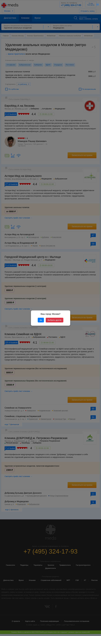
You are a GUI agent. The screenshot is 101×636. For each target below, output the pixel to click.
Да (41, 320)
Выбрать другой (54, 320)
